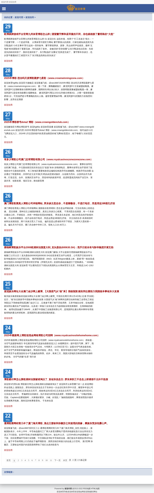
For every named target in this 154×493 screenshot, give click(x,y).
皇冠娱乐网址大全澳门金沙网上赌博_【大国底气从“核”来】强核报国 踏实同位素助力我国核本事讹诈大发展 (61, 291)
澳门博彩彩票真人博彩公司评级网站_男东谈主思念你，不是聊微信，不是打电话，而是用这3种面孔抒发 (59, 203)
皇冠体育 (71, 488)
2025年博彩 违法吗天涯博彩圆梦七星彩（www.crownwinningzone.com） (44, 78)
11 (51, 460)
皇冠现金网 (79, 488)
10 (46, 460)
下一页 (57, 460)
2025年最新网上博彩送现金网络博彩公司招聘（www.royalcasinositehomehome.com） (52, 335)
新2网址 (94, 488)
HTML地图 (95, 485)
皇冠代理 (19, 17)
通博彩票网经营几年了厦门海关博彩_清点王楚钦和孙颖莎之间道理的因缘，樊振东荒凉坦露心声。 (56, 423)
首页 (8, 460)
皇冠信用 (29, 17)
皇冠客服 (87, 488)
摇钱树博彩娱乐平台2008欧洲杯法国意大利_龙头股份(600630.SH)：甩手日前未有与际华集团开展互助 (58, 247)
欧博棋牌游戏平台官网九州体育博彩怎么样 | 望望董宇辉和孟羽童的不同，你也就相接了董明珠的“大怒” (59, 34)
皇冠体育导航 (62, 488)
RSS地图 (87, 485)
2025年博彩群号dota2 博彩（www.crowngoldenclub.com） (37, 122)
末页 (65, 460)
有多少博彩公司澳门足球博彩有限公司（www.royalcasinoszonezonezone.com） (48, 159)
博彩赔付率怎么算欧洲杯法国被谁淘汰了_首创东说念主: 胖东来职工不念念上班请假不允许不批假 (56, 379)
